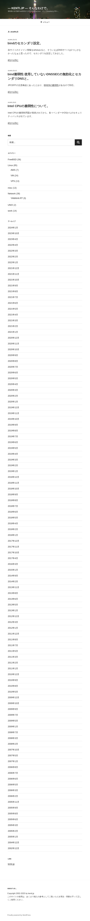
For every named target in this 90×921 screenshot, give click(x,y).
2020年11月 (13, 343)
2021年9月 (13, 285)
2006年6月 (13, 779)
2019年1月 (13, 471)
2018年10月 (13, 489)
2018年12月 (13, 477)
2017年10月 (13, 552)
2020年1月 (13, 401)
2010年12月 (13, 674)
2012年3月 (13, 622)
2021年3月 (13, 320)
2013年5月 (13, 604)
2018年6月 (13, 512)
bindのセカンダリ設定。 (25, 43)
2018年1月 (13, 535)
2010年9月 (13, 680)
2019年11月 (13, 413)
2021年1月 (13, 332)
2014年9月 (13, 576)
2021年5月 (13, 309)
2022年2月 (13, 256)
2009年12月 (13, 697)
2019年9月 (13, 425)
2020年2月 (13, 396)
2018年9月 (13, 494)
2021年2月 (13, 326)
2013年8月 (13, 593)
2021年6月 (13, 303)
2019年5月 (13, 448)
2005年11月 (13, 802)
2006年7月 (13, 773)
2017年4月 (13, 558)
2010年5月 (13, 692)
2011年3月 (13, 657)
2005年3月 (13, 825)
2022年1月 (13, 262)
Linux (10, 165)
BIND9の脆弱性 (51, 85)
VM (12, 175)
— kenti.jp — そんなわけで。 (28, 8)
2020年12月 (13, 338)
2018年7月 (13, 506)
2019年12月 (13, 407)
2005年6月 (13, 819)
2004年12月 (13, 842)
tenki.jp (11, 864)
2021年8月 (13, 291)
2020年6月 (13, 372)
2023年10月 (13, 233)
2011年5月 (13, 651)
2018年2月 (13, 529)
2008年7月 (13, 732)
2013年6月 (13, 599)
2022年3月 (13, 251)
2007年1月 (13, 761)
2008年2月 (13, 744)
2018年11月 (13, 483)
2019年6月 (13, 442)
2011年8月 (13, 639)
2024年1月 (13, 227)
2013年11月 (13, 587)
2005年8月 (13, 813)
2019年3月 (13, 460)
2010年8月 (13, 686)
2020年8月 (13, 361)
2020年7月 (13, 367)
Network (12, 193)
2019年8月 (13, 430)
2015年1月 (13, 570)
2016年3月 (13, 564)
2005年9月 (13, 808)
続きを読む (13, 60)
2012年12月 (13, 616)
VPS (13, 181)
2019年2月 (13, 465)
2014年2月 (13, 581)
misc (10, 188)
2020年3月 (13, 390)
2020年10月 (13, 349)
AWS (13, 170)
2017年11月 (13, 547)
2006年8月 (13, 767)
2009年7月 (13, 715)
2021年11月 (13, 274)
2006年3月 (13, 790)
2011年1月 (13, 668)
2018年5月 (13, 517)
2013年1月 (13, 610)
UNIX (10, 205)
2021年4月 (13, 314)
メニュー (45, 22)
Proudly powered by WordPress (19, 915)
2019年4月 (13, 454)
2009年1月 (13, 726)
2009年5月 (13, 721)
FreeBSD (12, 159)
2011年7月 (13, 645)
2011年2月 (13, 663)
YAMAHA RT (17, 198)
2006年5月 (13, 784)
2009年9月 (13, 709)
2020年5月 (13, 378)
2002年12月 (13, 848)
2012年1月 (13, 628)
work (10, 211)
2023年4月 (13, 239)
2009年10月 (13, 703)
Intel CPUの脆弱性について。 (29, 106)
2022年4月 (13, 245)
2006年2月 (13, 796)
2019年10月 (13, 419)
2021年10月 (13, 280)
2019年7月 (13, 436)
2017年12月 (13, 541)
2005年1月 (13, 837)
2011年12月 (13, 634)
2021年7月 (13, 297)
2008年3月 (13, 738)
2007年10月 (13, 750)
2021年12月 (13, 268)
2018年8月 (13, 500)
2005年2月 (13, 831)
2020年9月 (13, 355)
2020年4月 (13, 384)
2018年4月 (13, 523)
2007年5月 (13, 755)
